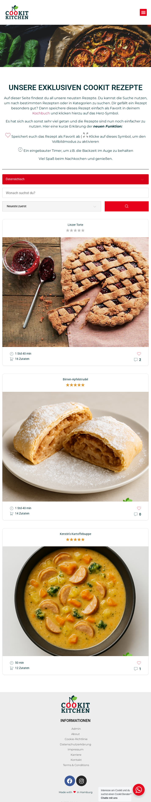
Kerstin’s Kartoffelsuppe (75, 533)
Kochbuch (41, 113)
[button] (143, 12)
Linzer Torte (75, 224)
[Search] (127, 205)
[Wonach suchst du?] (75, 192)
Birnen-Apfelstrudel (75, 378)
